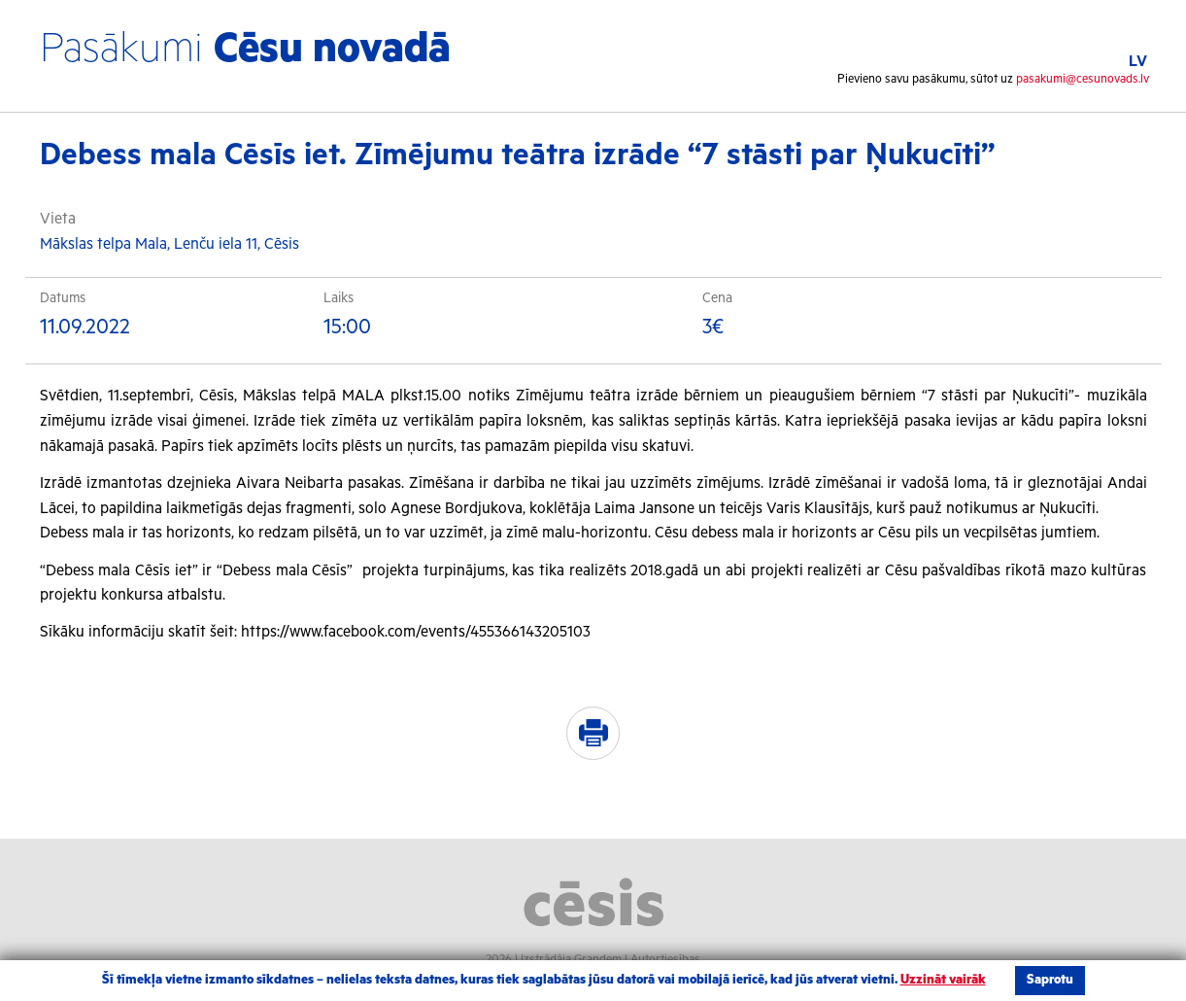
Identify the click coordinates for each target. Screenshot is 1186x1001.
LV (1138, 61)
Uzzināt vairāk (943, 980)
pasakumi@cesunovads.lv (1082, 79)
